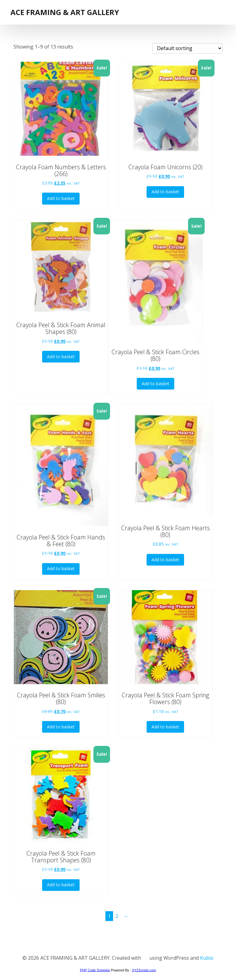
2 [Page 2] (117, 916)
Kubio (206, 957)
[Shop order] (187, 48)
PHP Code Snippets (95, 970)
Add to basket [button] (61, 198)
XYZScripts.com (144, 970)
